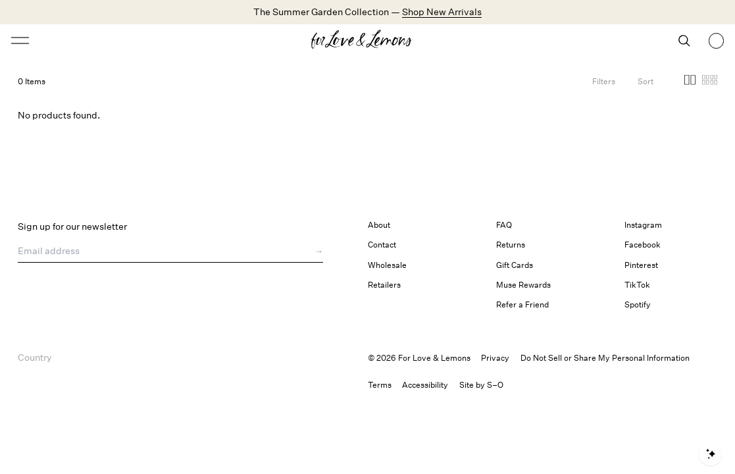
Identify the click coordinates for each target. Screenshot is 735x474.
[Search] (684, 41)
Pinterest (641, 265)
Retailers (384, 285)
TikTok (637, 285)
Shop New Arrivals (442, 11)
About (379, 225)
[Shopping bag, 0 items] (716, 41)
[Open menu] (98, 40)
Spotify (637, 304)
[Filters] (603, 81)
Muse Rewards (523, 285)
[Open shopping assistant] (710, 454)
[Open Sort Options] (645, 81)
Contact (382, 245)
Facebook (642, 245)
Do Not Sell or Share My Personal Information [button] (605, 358)
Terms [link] (380, 385)
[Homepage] (367, 41)
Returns (510, 245)
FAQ (504, 225)
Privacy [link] (495, 358)
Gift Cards (514, 265)
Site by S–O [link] (481, 385)
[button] (690, 81)
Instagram (643, 225)
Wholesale (387, 265)
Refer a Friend (522, 304)
